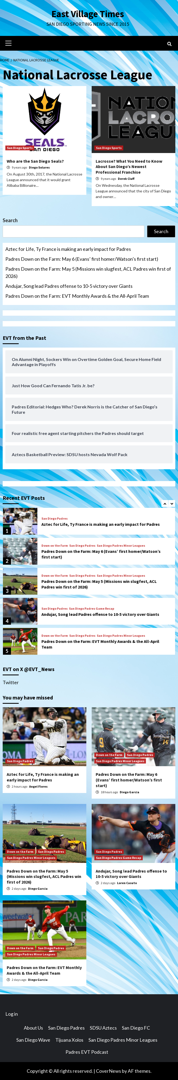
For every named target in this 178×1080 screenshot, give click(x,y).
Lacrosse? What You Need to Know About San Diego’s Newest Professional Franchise (129, 166)
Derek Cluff (126, 179)
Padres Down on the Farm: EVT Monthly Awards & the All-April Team (77, 296)
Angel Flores (38, 786)
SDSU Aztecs (103, 1028)
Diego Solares (39, 167)
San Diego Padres (54, 518)
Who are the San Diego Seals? (35, 161)
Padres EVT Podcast (86, 1052)
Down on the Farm (54, 545)
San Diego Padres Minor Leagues (121, 545)
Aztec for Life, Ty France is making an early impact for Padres (68, 249)
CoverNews (108, 1071)
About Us (33, 1028)
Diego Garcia (129, 792)
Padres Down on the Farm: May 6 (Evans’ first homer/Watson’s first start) (81, 259)
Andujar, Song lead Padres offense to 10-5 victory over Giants (69, 286)
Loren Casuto (127, 883)
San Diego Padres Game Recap (91, 608)
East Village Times (87, 14)
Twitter (11, 682)
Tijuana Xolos (69, 1040)
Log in (11, 1014)
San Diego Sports (20, 148)
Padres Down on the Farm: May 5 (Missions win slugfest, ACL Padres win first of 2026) (88, 272)
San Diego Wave (33, 1040)
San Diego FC (136, 1028)
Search (10, 220)
